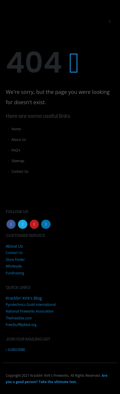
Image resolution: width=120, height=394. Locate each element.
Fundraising (15, 273)
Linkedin (45, 224)
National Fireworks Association (30, 311)
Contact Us (19, 171)
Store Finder (15, 259)
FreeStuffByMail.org (21, 324)
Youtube (34, 224)
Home (16, 129)
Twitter (22, 224)
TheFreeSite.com (19, 318)
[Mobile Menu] (109, 21)
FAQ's (15, 150)
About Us (18, 139)
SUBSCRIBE (15, 349)
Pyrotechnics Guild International (31, 304)
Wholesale (14, 266)
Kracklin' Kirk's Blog (24, 297)
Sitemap (17, 160)
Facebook (11, 224)
